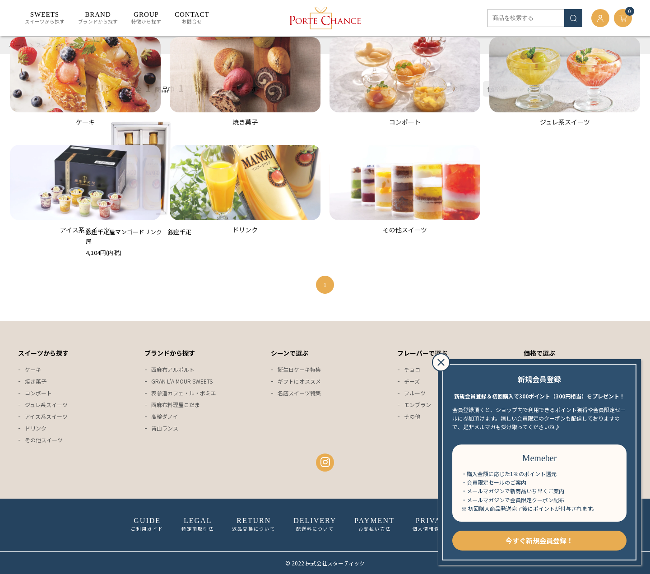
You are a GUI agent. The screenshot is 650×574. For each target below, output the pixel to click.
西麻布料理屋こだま (175, 404)
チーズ (412, 381)
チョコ (412, 369)
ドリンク (80, 45)
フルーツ (415, 393)
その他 (412, 416)
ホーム (18, 45)
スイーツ (47, 45)
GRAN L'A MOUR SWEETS (182, 381)
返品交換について (253, 524)
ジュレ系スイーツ (46, 404)
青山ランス (164, 428)
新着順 (540, 88)
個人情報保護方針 (434, 524)
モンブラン (417, 404)
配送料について (314, 524)
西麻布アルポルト (173, 369)
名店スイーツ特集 (299, 393)
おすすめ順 (448, 88)
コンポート (38, 393)
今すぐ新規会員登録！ (539, 540)
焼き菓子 (35, 381)
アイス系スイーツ (46, 416)
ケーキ (33, 369)
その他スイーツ (44, 440)
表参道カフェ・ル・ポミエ (183, 393)
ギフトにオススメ (299, 381)
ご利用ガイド (147, 524)
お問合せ (192, 18)
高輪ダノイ (164, 416)
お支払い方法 (374, 524)
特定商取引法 (197, 524)
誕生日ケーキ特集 (299, 369)
